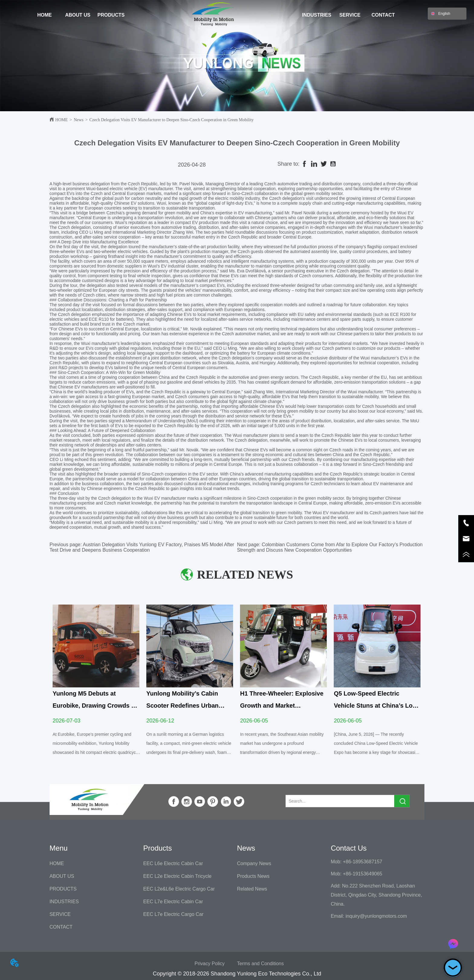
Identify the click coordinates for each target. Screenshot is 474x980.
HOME (61, 120)
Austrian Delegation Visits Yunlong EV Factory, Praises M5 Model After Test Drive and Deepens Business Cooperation (142, 547)
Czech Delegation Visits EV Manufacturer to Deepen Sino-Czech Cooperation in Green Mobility (171, 120)
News (78, 120)
